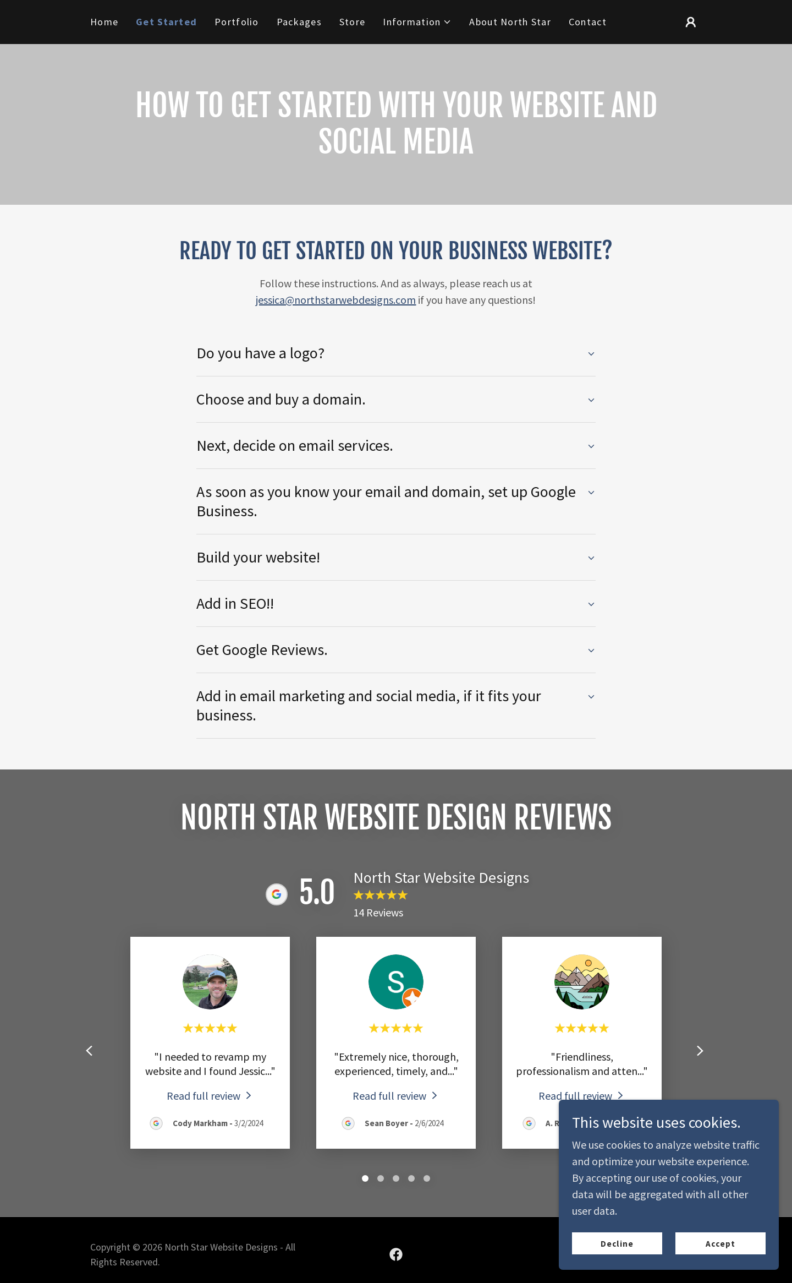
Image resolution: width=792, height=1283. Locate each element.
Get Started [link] (166, 21)
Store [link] (352, 21)
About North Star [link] (510, 21)
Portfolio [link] (237, 21)
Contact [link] (588, 21)
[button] (417, 22)
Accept (720, 1243)
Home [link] (104, 21)
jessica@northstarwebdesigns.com (336, 300)
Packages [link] (299, 21)
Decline (617, 1243)
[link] (210, 1094)
